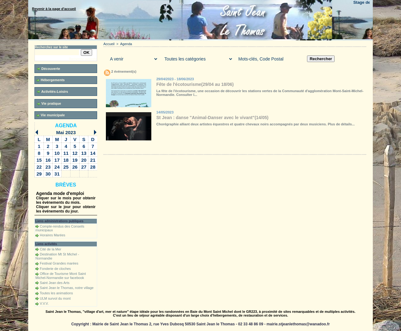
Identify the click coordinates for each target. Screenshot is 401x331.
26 (75, 167)
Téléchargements (176, 148)
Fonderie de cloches (55, 269)
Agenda (66, 125)
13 (83, 153)
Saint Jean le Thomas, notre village (67, 288)
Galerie (141, 148)
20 (83, 160)
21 (93, 160)
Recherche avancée (83, 59)
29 (39, 173)
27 (83, 167)
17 (57, 160)
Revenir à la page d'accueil (54, 9)
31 (57, 173)
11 (66, 153)
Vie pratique (49, 104)
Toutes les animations (56, 293)
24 (57, 167)
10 (57, 153)
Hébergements (50, 80)
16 (48, 160)
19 (75, 160)
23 (48, 167)
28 (93, 167)
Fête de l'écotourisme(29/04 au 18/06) (195, 84)
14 (93, 153)
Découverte (48, 69)
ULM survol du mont (55, 298)
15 (39, 160)
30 (48, 173)
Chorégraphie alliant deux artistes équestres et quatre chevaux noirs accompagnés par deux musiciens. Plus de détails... (255, 124)
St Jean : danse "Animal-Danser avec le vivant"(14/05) (212, 117)
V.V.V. (44, 303)
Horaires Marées (52, 235)
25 (66, 167)
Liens (229, 148)
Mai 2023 (66, 132)
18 (66, 160)
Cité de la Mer (50, 249)
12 (75, 153)
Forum (204, 148)
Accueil (108, 44)
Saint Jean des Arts (55, 283)
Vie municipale (50, 115)
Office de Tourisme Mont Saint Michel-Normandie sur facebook (60, 276)
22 (39, 167)
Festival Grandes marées (59, 263)
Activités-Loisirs (52, 92)
